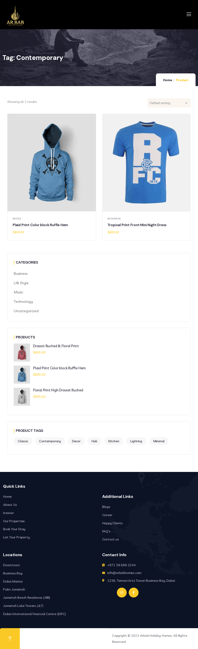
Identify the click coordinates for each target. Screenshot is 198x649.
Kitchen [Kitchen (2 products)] (113, 441)
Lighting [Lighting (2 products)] (136, 441)
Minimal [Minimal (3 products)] (159, 441)
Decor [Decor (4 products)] (76, 441)
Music (17, 218)
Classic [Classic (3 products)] (23, 441)
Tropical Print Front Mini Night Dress (137, 225)
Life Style (21, 283)
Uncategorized (26, 311)
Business (114, 218)
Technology (23, 301)
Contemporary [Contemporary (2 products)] (50, 441)
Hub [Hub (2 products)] (94, 441)
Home (167, 80)
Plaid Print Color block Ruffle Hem (40, 225)
